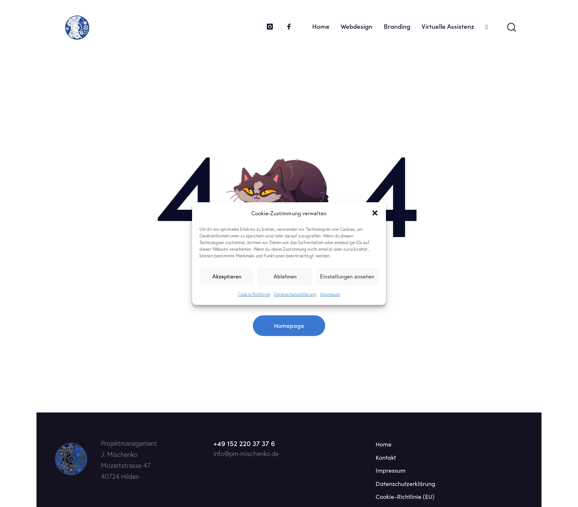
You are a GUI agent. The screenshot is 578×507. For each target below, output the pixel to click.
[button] (375, 213)
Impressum (330, 294)
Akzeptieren (226, 276)
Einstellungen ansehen (347, 276)
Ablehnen (285, 276)
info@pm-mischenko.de (246, 453)
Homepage (289, 325)
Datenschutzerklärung (295, 294)
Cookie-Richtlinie (254, 294)
